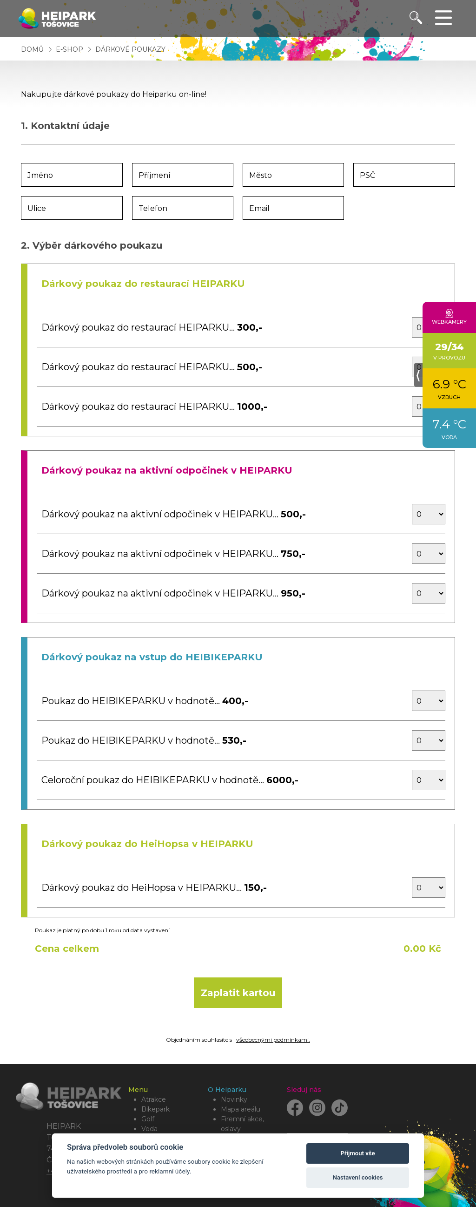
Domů (32, 49)
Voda (149, 1129)
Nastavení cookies (358, 1177)
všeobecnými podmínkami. (273, 1039)
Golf (147, 1119)
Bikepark (155, 1109)
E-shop (70, 49)
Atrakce (153, 1099)
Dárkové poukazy (130, 49)
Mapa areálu (240, 1109)
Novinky (234, 1099)
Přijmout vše (358, 1153)
